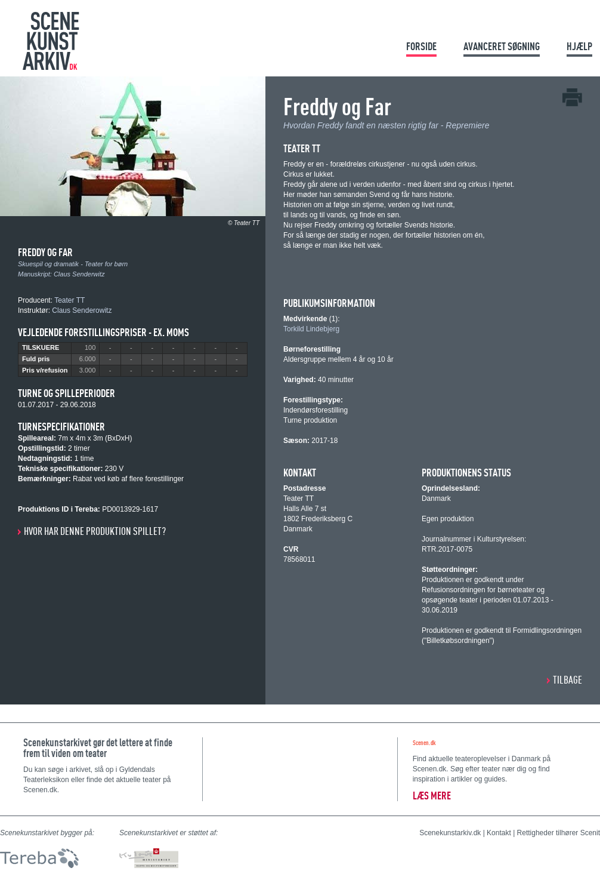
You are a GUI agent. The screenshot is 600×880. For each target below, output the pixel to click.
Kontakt (499, 833)
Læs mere (432, 795)
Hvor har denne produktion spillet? (95, 531)
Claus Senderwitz (79, 274)
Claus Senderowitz (82, 310)
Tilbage (567, 679)
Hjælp (579, 46)
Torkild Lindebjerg (311, 329)
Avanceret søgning (501, 46)
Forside (421, 46)
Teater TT (69, 300)
